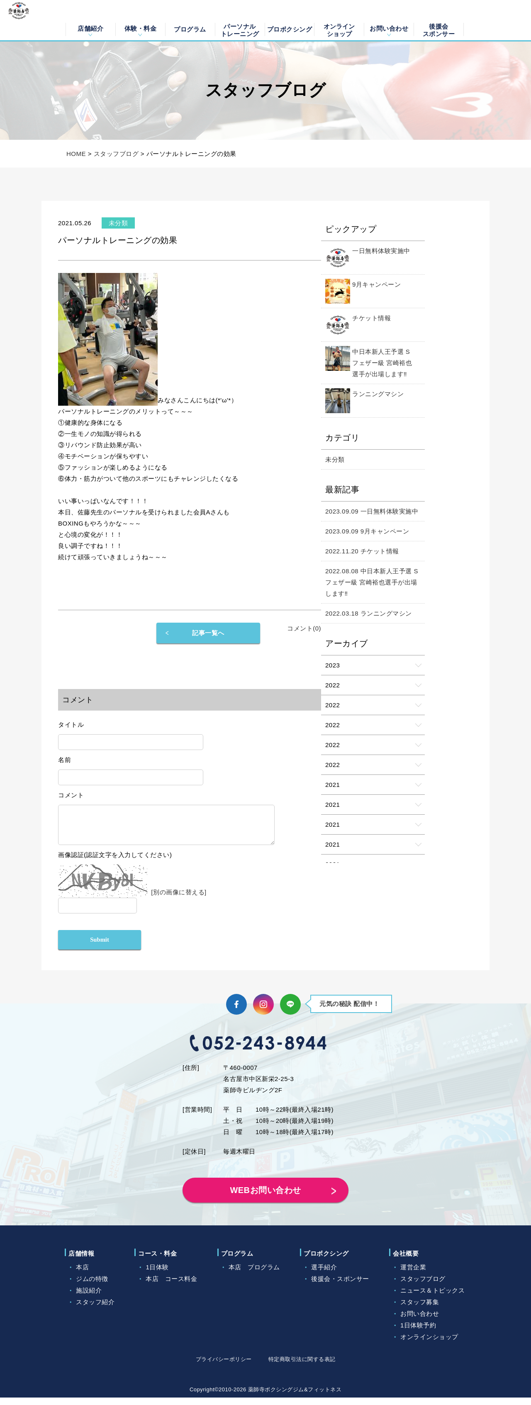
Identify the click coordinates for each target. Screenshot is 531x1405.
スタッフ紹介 (95, 1309)
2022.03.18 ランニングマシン (368, 613)
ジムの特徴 (92, 1286)
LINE (290, 1011)
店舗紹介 (90, 28)
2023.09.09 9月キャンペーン (367, 531)
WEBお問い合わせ (265, 1197)
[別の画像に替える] (178, 898)
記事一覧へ (208, 632)
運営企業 (413, 1274)
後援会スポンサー (439, 29)
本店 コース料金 (171, 1286)
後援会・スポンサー (340, 1286)
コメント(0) (304, 628)
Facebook (236, 1011)
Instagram (263, 1011)
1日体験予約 (418, 1332)
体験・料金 (140, 28)
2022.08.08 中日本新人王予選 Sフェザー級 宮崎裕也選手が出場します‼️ (371, 582)
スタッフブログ (116, 153)
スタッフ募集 (419, 1309)
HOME (76, 153)
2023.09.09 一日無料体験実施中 (371, 511)
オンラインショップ (339, 29)
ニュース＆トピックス (432, 1297)
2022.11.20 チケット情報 (362, 551)
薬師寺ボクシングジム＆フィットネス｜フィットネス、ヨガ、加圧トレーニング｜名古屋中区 (30, 20)
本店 (82, 1274)
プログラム (190, 29)
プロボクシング (289, 29)
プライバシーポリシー (224, 1367)
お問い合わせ (389, 28)
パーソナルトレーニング (240, 29)
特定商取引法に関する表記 (302, 1367)
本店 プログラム (254, 1274)
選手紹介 (324, 1274)
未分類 (335, 459)
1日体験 (157, 1274)
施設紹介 (89, 1297)
